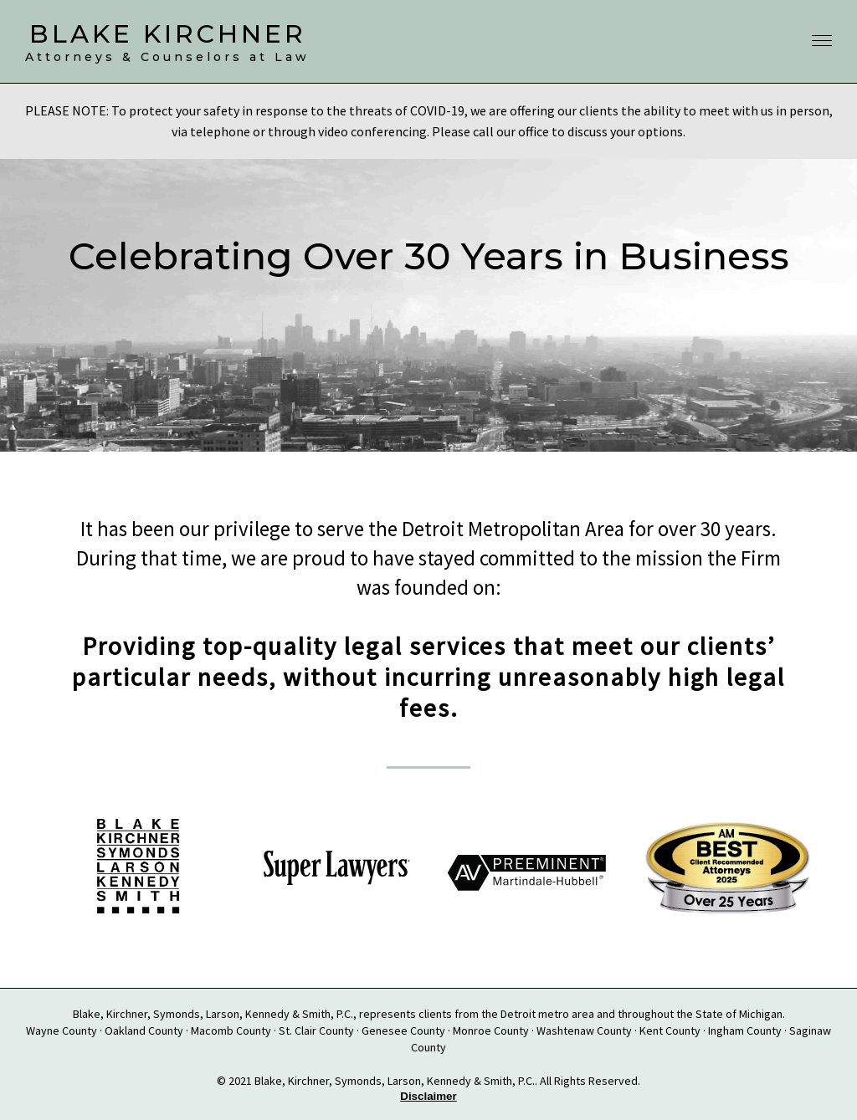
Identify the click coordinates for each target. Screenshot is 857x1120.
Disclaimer (428, 1096)
